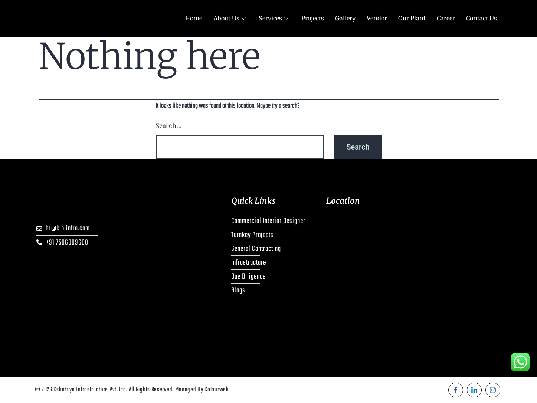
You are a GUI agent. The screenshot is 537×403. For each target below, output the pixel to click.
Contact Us (481, 18)
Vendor (377, 18)
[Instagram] (492, 390)
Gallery (345, 18)
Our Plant (412, 18)
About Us (230, 18)
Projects (312, 18)
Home (193, 18)
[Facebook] (455, 390)
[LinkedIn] (474, 390)
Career (446, 18)
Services (274, 18)
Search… (168, 125)
